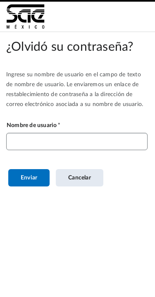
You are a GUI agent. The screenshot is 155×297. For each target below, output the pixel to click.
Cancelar (79, 178)
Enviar (29, 178)
